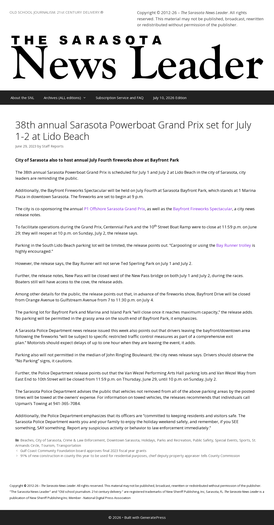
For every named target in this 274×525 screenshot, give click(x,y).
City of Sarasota (48, 440)
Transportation (68, 445)
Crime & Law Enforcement (84, 440)
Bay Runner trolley (233, 245)
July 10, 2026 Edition (170, 97)
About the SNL (22, 97)
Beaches (27, 440)
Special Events (226, 440)
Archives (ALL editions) (67, 97)
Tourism (47, 445)
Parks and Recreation (174, 440)
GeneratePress (153, 517)
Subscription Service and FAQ (120, 97)
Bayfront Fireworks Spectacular (202, 208)
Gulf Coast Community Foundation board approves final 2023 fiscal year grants (83, 450)
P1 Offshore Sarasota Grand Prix (114, 208)
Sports (244, 440)
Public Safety (203, 440)
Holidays (148, 440)
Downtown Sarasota (123, 440)
